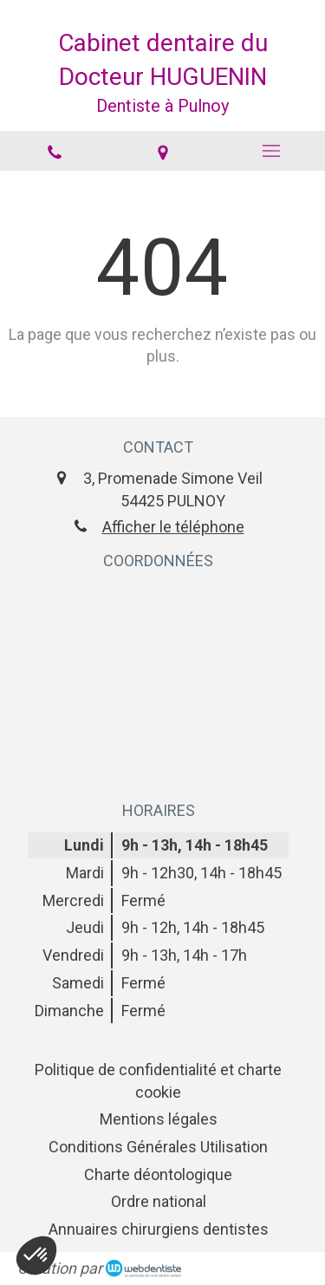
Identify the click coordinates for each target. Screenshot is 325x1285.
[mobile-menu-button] (271, 151)
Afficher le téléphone (173, 527)
